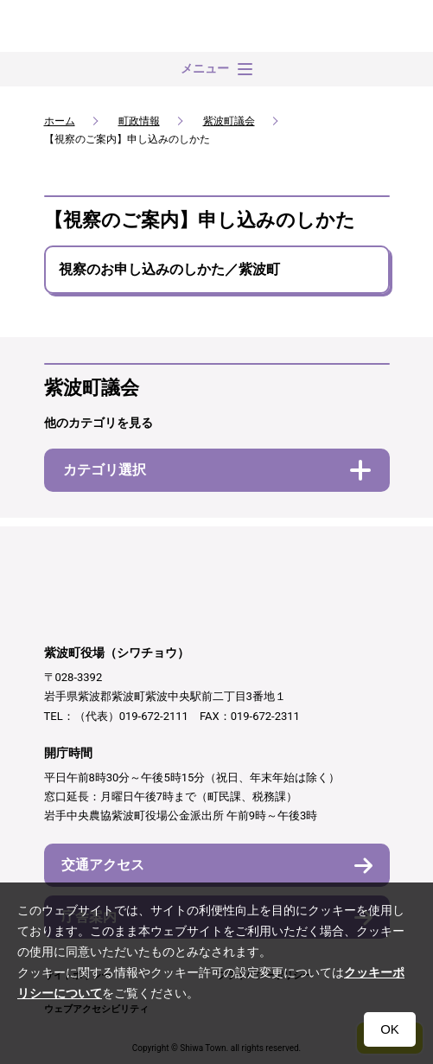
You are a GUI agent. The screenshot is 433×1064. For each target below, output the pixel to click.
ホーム (59, 121)
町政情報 (139, 121)
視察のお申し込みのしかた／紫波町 (169, 269)
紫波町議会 (229, 121)
